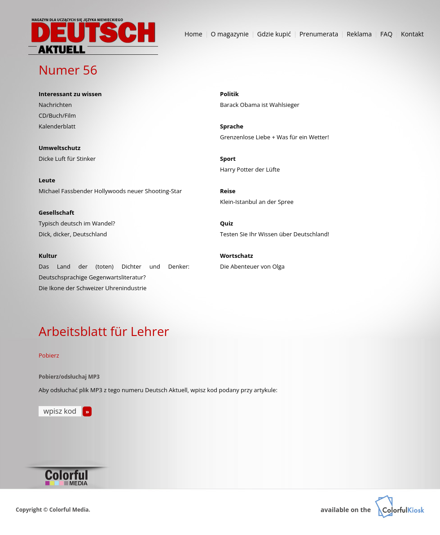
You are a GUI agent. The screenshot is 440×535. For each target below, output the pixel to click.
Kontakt (412, 34)
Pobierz (49, 355)
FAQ (386, 34)
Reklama (359, 34)
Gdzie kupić (274, 34)
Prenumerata (318, 34)
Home (193, 34)
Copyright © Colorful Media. (53, 509)
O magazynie (230, 34)
